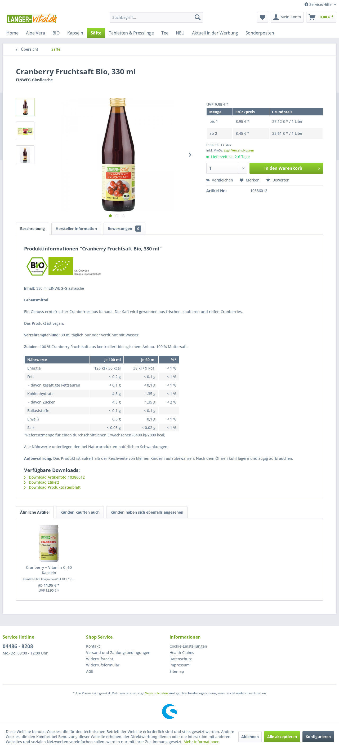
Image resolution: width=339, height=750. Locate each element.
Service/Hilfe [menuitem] (319, 4)
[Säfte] (96, 33)
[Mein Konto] (287, 17)
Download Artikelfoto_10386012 (54, 477)
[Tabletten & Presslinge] (131, 33)
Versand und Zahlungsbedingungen (118, 652)
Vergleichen (219, 180)
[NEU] (180, 33)
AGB (89, 671)
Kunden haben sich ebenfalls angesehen (146, 512)
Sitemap (177, 671)
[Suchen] (197, 17)
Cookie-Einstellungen (188, 646)
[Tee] (165, 33)
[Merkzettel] (262, 17)
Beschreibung (32, 228)
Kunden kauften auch (80, 512)
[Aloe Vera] (35, 33)
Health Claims (182, 652)
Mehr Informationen (202, 741)
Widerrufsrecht (99, 658)
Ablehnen (250, 736)
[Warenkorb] (321, 17)
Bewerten (277, 180)
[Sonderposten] (260, 33)
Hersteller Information (76, 228)
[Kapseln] (75, 33)
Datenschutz (181, 658)
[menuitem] (156, 17)
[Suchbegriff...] (156, 17)
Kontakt (93, 646)
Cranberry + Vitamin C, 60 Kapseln (49, 570)
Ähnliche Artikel (35, 512)
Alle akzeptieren (282, 736)
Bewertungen (124, 229)
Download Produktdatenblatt (52, 487)
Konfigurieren (318, 736)
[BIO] (56, 33)
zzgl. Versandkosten (239, 150)
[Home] (12, 33)
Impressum (180, 664)
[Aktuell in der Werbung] (215, 33)
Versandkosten (156, 693)
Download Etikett (41, 482)
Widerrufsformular (102, 664)
